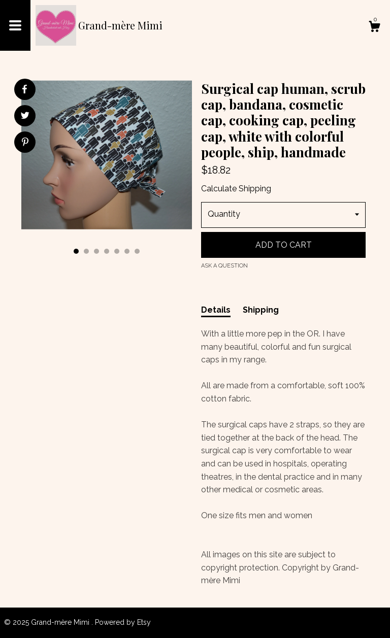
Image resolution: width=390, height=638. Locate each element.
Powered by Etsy (123, 622)
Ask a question (224, 265)
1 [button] (76, 251)
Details (216, 310)
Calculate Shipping (236, 188)
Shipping (261, 310)
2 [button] (86, 251)
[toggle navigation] (15, 25)
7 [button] (137, 251)
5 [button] (116, 251)
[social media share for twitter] (25, 117)
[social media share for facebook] (24, 89)
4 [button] (106, 251)
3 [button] (96, 251)
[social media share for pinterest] (25, 143)
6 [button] (126, 251)
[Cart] (374, 28)
